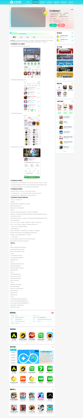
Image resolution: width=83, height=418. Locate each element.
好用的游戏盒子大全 (53, 16)
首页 (28, 2)
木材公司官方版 (70, 88)
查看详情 (17, 323)
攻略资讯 (56, 2)
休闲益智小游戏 (62, 14)
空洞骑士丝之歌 (59, 88)
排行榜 (70, 2)
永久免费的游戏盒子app (54, 14)
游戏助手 (42, 2)
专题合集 (64, 2)
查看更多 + (65, 151)
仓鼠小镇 (65, 94)
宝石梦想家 (59, 94)
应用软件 (49, 2)
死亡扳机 (65, 88)
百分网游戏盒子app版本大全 (63, 16)
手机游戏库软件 (66, 13)
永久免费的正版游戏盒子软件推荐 (55, 13)
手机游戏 (35, 2)
